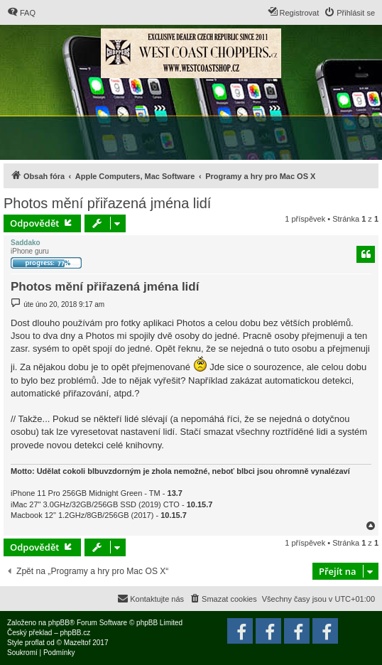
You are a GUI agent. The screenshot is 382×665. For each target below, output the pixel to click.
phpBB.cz (75, 633)
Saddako (25, 243)
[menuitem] (21, 12)
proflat (35, 643)
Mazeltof (77, 643)
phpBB (59, 623)
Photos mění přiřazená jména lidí (107, 203)
